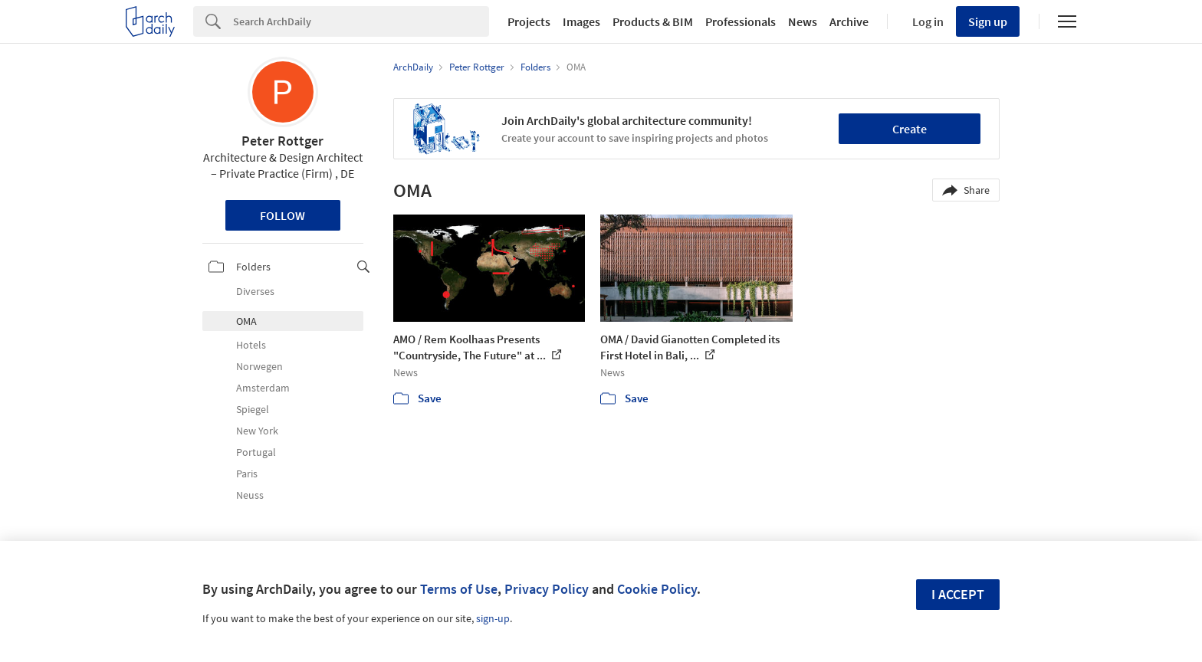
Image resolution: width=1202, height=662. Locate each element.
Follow (282, 215)
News (802, 21)
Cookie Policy (657, 589)
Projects (528, 21)
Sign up (987, 21)
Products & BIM (652, 21)
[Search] (361, 21)
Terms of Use (459, 589)
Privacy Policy (546, 589)
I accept (957, 594)
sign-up (493, 618)
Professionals (740, 21)
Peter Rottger (282, 140)
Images (581, 21)
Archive (849, 21)
